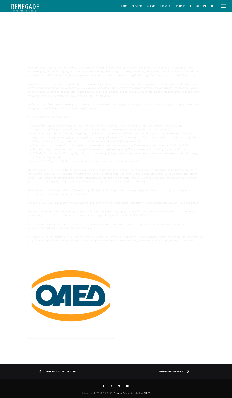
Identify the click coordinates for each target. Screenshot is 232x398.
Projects (137, 6)
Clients (151, 6)
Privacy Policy (122, 393)
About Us (165, 6)
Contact (180, 6)
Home (124, 6)
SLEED (147, 393)
